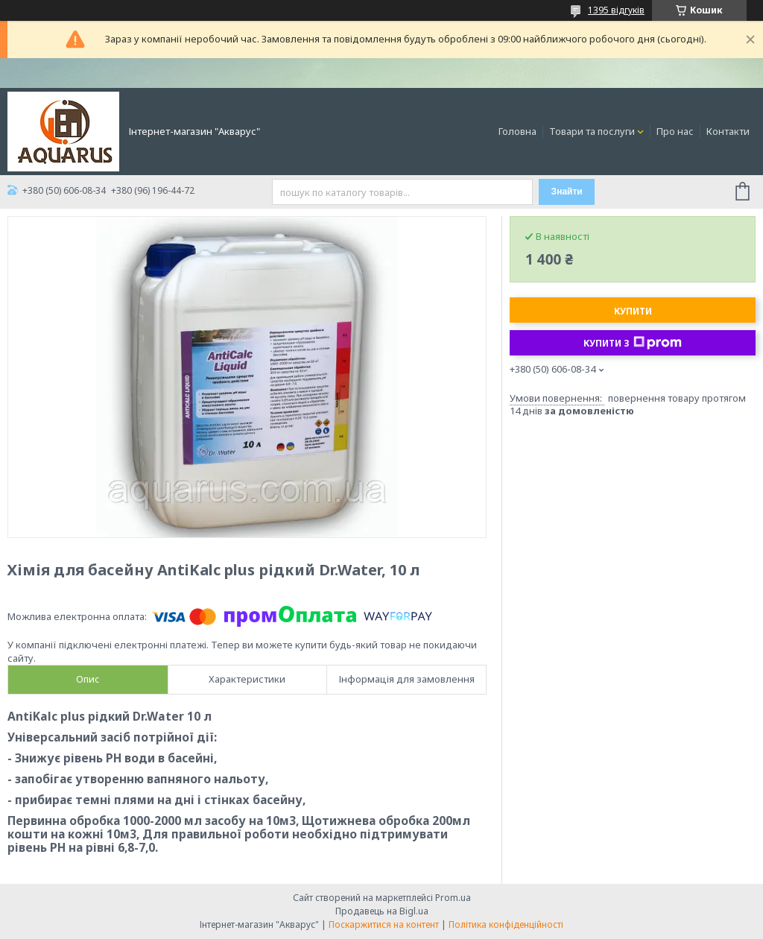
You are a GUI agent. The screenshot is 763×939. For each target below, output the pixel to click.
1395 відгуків (616, 10)
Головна (517, 131)
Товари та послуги (592, 131)
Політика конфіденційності (506, 924)
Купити (633, 311)
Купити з (632, 343)
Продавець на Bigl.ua (381, 911)
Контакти (728, 131)
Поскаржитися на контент (384, 924)
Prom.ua (453, 897)
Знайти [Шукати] (567, 191)
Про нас (675, 131)
